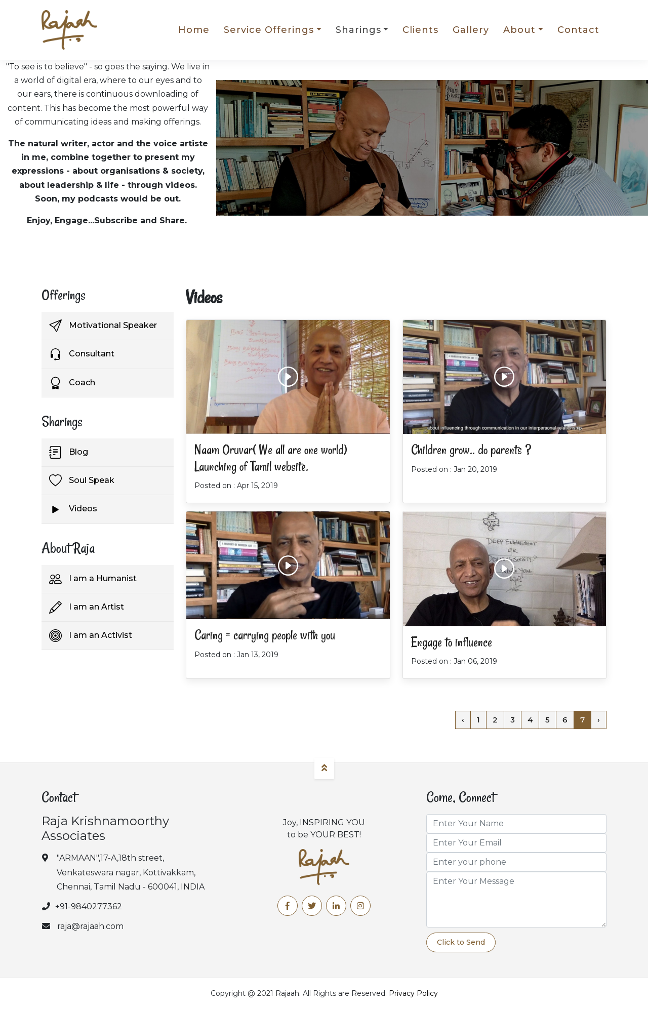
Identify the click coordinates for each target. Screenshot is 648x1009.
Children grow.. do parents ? (471, 449)
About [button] (519, 29)
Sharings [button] (358, 29)
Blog (68, 452)
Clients (420, 29)
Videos (73, 509)
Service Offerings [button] (269, 29)
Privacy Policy (413, 993)
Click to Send (461, 942)
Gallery (471, 29)
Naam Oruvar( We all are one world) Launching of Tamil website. (270, 457)
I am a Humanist (93, 579)
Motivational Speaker (103, 325)
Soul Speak (81, 480)
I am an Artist (86, 607)
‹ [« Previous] (463, 719)
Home (194, 29)
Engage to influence (451, 642)
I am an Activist (90, 635)
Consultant (81, 354)
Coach (72, 383)
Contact (578, 29)
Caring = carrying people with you (264, 635)
